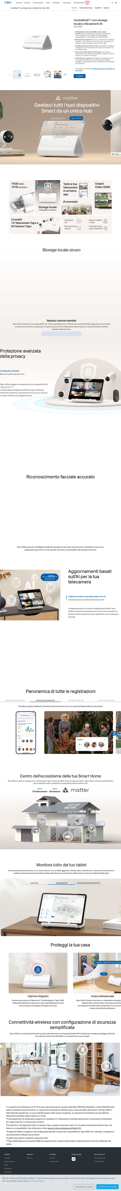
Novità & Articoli (53, 1161)
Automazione (8, 1172)
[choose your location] (116, 2)
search (112, 2)
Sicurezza (7, 1158)
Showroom (19, 3)
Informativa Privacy (99, 1158)
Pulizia (6, 1165)
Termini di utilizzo (99, 1161)
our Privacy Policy (35, 1181)
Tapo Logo (7, 2)
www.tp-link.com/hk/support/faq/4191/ (64, 1128)
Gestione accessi (9, 1161)
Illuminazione (8, 1168)
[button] (65, 75)
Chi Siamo (52, 1158)
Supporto (30, 1158)
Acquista (79, 76)
